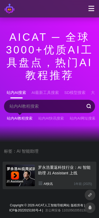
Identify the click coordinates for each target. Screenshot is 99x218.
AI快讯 (48, 184)
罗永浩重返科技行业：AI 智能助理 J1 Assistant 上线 (64, 170)
